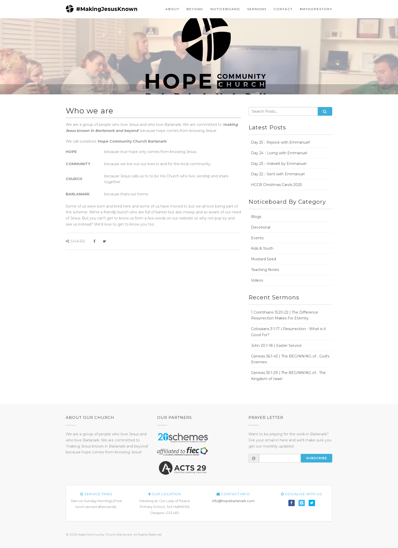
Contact (283, 9)
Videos (257, 280)
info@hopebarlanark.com (233, 501)
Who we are (106, 89)
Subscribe (316, 458)
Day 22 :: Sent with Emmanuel (278, 174)
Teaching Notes (265, 269)
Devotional (260, 227)
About (172, 9)
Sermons (257, 9)
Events (257, 238)
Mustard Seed (263, 259)
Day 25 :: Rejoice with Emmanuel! (280, 142)
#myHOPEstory (316, 9)
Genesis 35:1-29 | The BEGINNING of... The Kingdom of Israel (288, 375)
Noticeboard (225, 9)
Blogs (256, 216)
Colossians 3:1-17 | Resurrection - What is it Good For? (288, 332)
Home (71, 89)
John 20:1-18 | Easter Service (276, 345)
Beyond (195, 9)
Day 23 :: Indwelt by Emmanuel (278, 163)
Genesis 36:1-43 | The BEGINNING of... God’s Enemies (290, 359)
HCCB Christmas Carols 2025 (276, 184)
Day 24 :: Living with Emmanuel (279, 153)
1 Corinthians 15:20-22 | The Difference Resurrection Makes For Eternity (284, 315)
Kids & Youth (262, 248)
